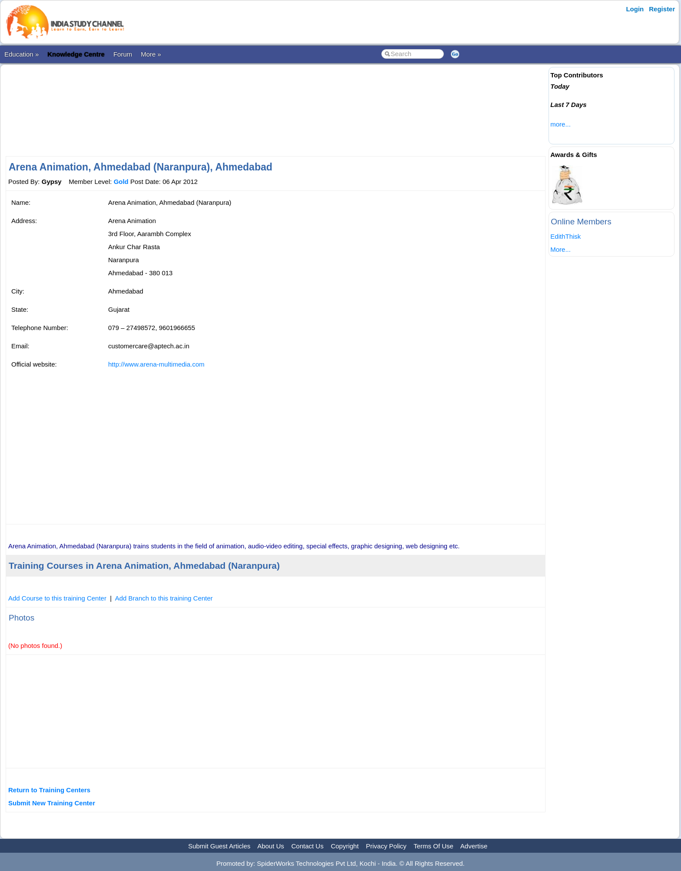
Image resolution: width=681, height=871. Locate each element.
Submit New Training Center (51, 803)
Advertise (474, 846)
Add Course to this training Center (57, 598)
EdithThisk (565, 236)
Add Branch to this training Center (164, 598)
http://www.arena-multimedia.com (156, 364)
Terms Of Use (433, 846)
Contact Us (307, 846)
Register (662, 9)
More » (151, 54)
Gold (121, 181)
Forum (122, 54)
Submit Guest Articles (219, 846)
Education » (21, 54)
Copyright (345, 846)
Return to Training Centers (49, 790)
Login (635, 9)
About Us (270, 846)
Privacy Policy (386, 846)
